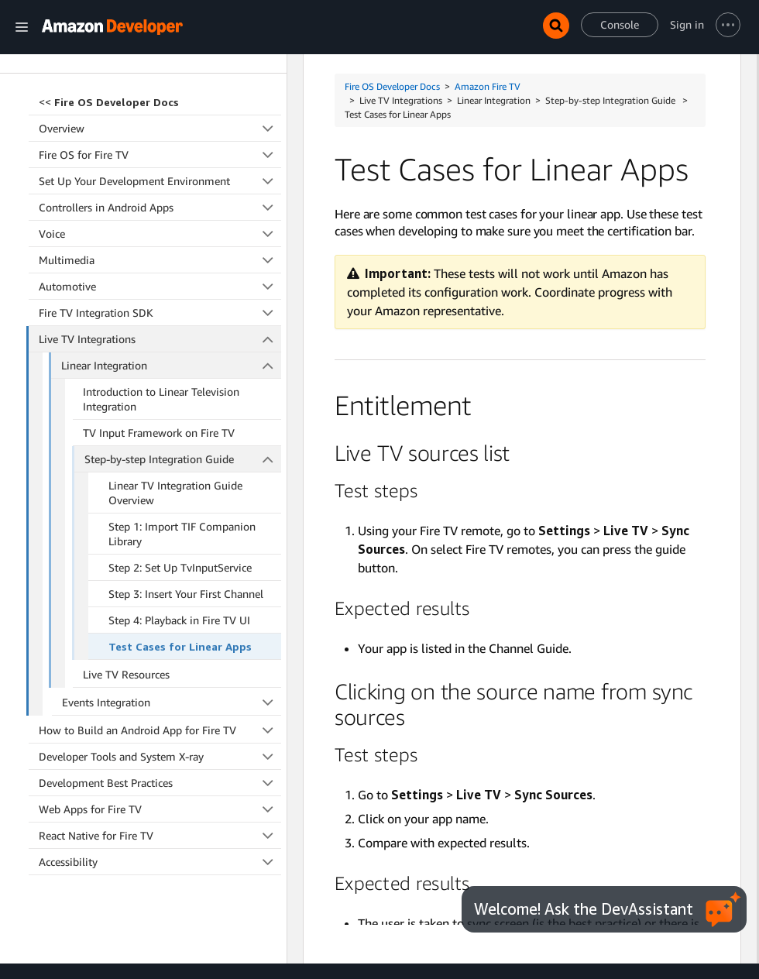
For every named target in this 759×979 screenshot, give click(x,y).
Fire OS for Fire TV (160, 57)
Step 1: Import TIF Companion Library (182, 436)
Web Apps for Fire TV (160, 711)
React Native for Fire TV (160, 737)
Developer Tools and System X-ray (160, 658)
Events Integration (172, 604)
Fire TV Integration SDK (160, 215)
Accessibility (160, 764)
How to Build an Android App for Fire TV (160, 632)
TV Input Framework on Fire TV (159, 335)
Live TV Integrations (160, 241)
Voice (160, 136)
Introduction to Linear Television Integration (161, 301)
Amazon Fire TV (487, 86)
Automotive (160, 188)
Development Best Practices (160, 685)
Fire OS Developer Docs (392, 86)
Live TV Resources (126, 576)
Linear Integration (171, 267)
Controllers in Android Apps (160, 109)
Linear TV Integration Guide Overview (175, 395)
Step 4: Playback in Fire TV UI (179, 522)
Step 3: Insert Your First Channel (185, 496)
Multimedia (160, 162)
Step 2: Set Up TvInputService (180, 469)
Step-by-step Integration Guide (182, 361)
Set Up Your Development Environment (160, 83)
